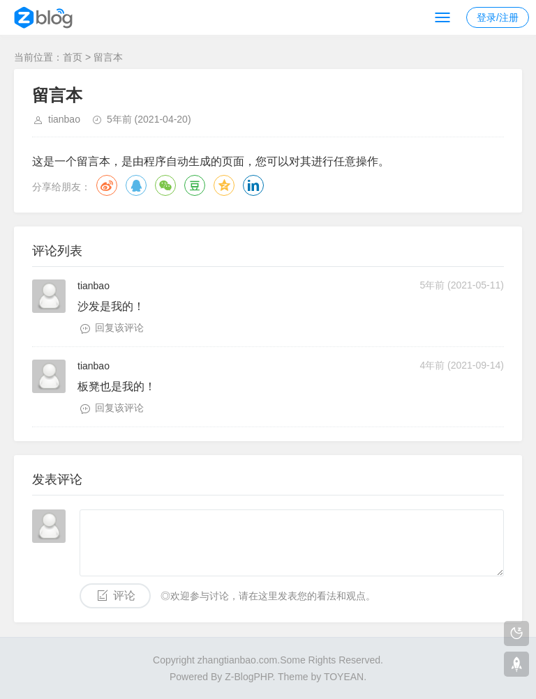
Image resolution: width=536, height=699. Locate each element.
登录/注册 (498, 17)
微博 (106, 185)
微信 (165, 185)
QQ (136, 185)
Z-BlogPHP (248, 676)
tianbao (64, 119)
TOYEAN (344, 676)
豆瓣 (194, 185)
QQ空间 (224, 185)
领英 (253, 185)
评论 (124, 595)
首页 (72, 57)
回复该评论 (119, 327)
